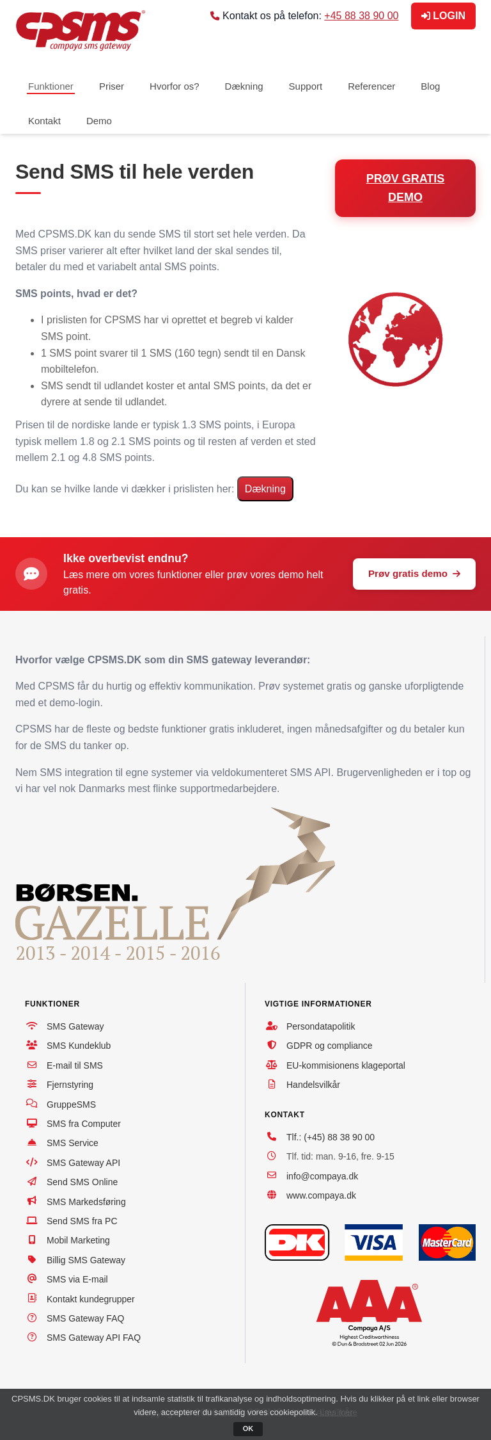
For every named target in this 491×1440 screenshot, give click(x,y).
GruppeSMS (71, 1104)
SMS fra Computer (84, 1124)
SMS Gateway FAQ (85, 1318)
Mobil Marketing (78, 1240)
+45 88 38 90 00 (361, 15)
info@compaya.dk (322, 1176)
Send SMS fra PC (82, 1221)
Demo (99, 120)
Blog (430, 86)
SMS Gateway (75, 1026)
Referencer (371, 86)
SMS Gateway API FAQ (94, 1337)
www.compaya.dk (321, 1195)
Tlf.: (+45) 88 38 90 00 (330, 1137)
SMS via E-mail (77, 1279)
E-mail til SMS (75, 1065)
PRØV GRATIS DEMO (405, 188)
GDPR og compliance (329, 1045)
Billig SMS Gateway (86, 1260)
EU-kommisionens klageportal (345, 1065)
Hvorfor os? (174, 86)
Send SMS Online (82, 1182)
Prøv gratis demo (414, 573)
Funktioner (51, 86)
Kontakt (44, 120)
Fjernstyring (70, 1085)
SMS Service (72, 1143)
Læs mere (338, 1412)
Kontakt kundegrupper (91, 1299)
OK (248, 1428)
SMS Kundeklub (79, 1045)
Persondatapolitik (320, 1026)
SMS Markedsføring (86, 1202)
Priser (111, 86)
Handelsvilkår (313, 1085)
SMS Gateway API (83, 1163)
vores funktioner (165, 574)
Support (306, 86)
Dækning (244, 86)
